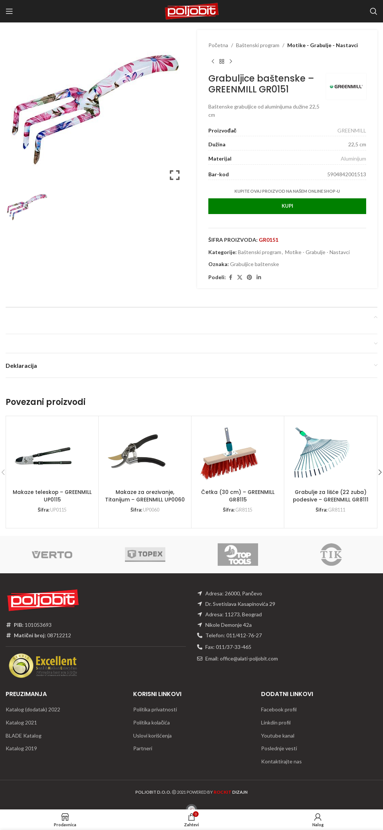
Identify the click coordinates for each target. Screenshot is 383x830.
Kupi (287, 206)
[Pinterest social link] (249, 277)
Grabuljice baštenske (254, 264)
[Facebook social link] (230, 277)
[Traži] (373, 11)
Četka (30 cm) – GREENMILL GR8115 (238, 495)
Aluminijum (353, 158)
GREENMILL (351, 130)
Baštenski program (257, 45)
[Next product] (230, 61)
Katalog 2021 (21, 722)
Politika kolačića (151, 722)
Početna (218, 45)
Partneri (142, 748)
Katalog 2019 (21, 748)
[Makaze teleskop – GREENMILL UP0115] (43, 453)
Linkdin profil (276, 722)
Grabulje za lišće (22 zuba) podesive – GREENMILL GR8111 (330, 495)
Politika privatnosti (155, 709)
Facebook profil (279, 709)
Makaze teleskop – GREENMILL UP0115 (52, 495)
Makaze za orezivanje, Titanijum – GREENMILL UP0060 (145, 495)
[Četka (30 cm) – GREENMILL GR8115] (229, 453)
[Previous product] (212, 61)
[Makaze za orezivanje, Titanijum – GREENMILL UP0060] (136, 453)
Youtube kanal (277, 735)
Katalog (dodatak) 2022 (33, 709)
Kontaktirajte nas (281, 761)
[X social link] (240, 277)
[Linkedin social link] (258, 277)
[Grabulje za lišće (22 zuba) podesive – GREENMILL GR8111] (321, 453)
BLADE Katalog (24, 735)
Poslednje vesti (279, 748)
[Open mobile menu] (9, 11)
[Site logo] (191, 10)
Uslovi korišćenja (152, 735)
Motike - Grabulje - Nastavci (322, 45)
